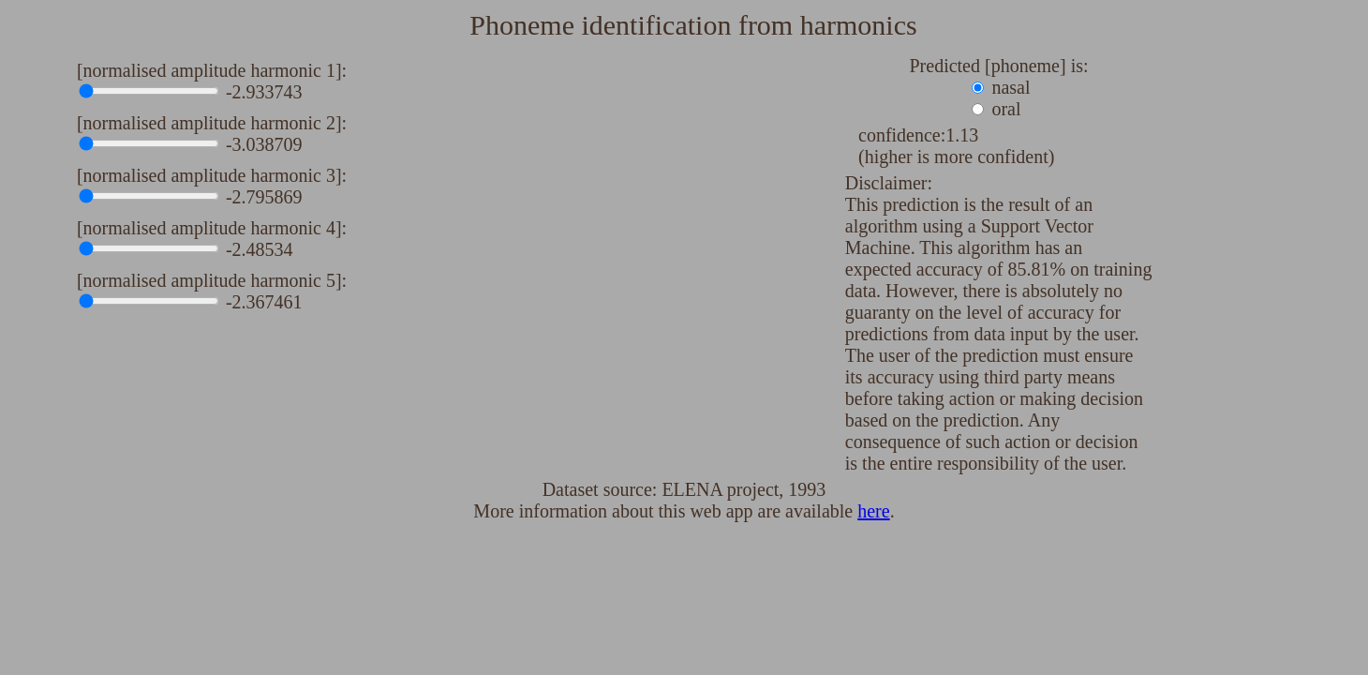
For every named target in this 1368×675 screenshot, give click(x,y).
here (873, 511)
